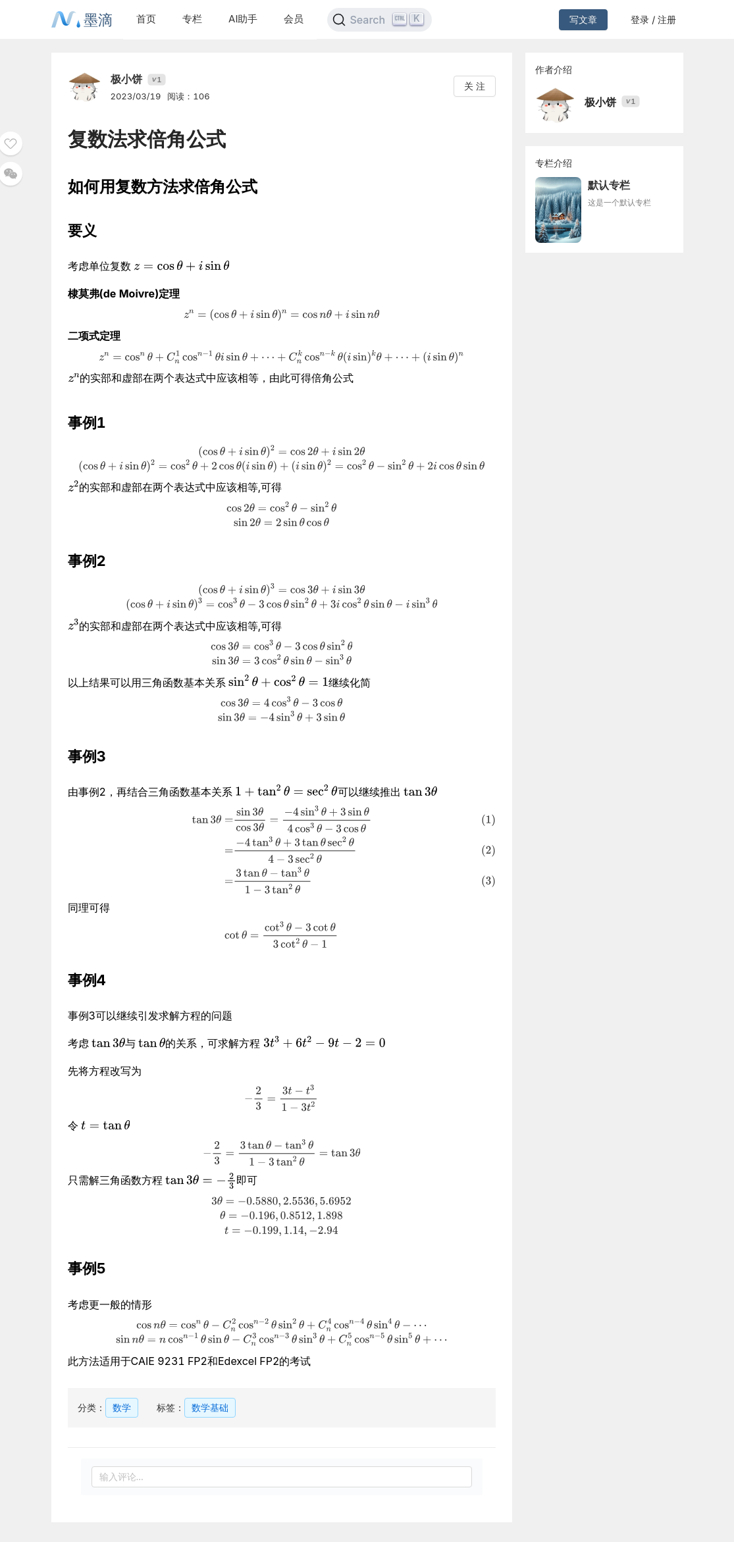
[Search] (379, 20)
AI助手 (242, 19)
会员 (293, 19)
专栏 (192, 19)
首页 (146, 19)
